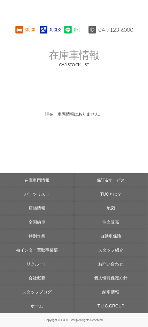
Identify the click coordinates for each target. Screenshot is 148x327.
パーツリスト (36, 194)
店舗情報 (37, 208)
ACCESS (54, 29)
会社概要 (37, 278)
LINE (77, 29)
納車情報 (110, 292)
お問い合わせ (110, 264)
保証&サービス (111, 180)
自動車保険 (110, 236)
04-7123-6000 (116, 29)
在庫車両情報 (36, 180)
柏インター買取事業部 (37, 250)
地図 (111, 208)
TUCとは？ (111, 194)
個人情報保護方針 (110, 278)
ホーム (37, 306)
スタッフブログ (37, 292)
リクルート (36, 264)
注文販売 (110, 222)
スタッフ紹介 (110, 250)
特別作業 (37, 236)
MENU (136, 12)
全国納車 (37, 222)
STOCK (30, 29)
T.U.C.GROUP (111, 306)
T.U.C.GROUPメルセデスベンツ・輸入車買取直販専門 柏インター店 (56, 12)
